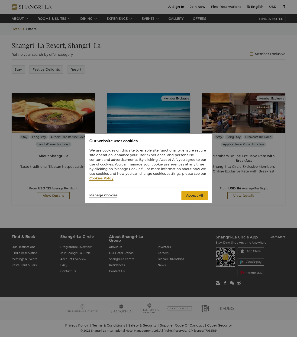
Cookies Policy (101, 178)
